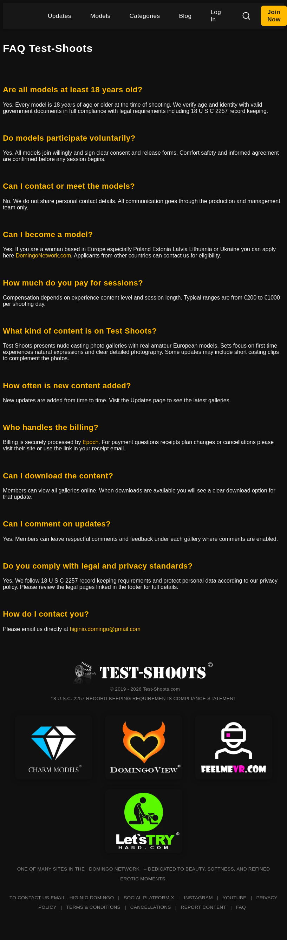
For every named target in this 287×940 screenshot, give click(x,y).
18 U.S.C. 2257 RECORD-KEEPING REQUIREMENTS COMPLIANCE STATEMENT (143, 698)
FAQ (241, 907)
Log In (215, 15)
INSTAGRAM (198, 897)
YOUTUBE (235, 897)
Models (100, 15)
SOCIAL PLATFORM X (149, 897)
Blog (185, 15)
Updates (59, 15)
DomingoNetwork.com (43, 255)
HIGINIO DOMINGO (92, 897)
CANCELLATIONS (150, 907)
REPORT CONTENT (203, 907)
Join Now (273, 15)
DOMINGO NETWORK (114, 869)
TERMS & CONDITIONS (93, 907)
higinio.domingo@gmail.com (105, 629)
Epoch (90, 442)
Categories (144, 15)
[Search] (246, 15)
